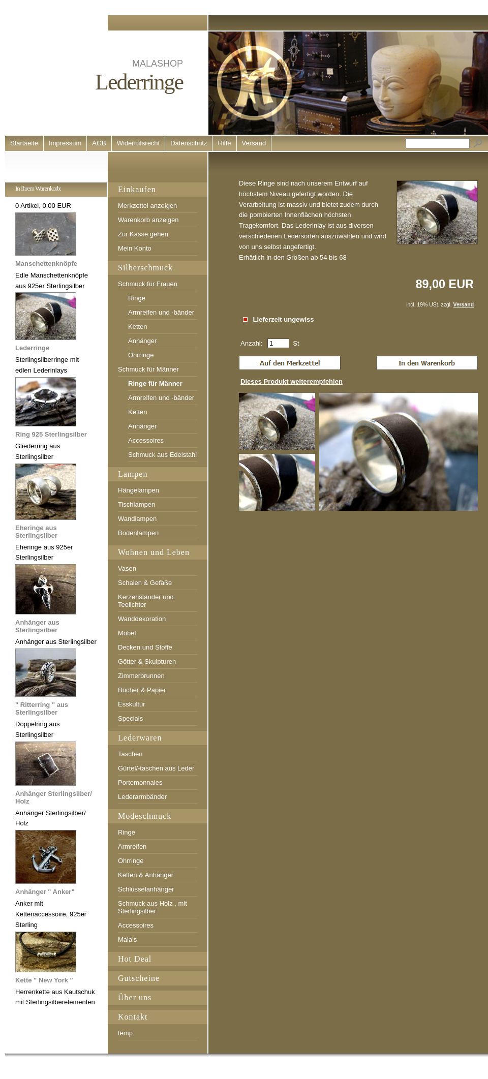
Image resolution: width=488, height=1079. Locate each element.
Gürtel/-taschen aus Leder (156, 768)
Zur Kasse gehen (143, 234)
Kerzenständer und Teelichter (146, 600)
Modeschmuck (144, 816)
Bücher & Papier (142, 690)
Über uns (134, 997)
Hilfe (224, 143)
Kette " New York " (44, 980)
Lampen (132, 474)
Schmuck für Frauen (147, 284)
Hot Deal (134, 958)
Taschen (130, 754)
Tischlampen (136, 504)
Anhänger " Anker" (45, 892)
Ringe (136, 298)
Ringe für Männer (155, 383)
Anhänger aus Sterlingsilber (37, 626)
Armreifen (132, 846)
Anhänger (142, 341)
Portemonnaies (140, 782)
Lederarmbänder (142, 796)
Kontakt (133, 1016)
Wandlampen (137, 518)
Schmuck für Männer (148, 369)
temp (125, 1033)
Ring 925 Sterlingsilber (51, 434)
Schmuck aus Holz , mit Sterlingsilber (152, 907)
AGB (99, 143)
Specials (130, 718)
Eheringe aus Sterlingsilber (36, 531)
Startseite (24, 143)
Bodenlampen (138, 533)
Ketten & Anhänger (145, 875)
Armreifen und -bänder (161, 312)
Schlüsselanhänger (146, 889)
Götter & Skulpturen (147, 661)
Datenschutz (188, 143)
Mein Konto (134, 248)
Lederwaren (140, 737)
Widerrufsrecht (138, 143)
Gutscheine (139, 978)
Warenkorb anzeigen (148, 220)
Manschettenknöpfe (46, 263)
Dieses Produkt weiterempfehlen (291, 381)
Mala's (127, 939)
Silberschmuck (145, 267)
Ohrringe (141, 355)
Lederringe (32, 348)
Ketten (137, 326)
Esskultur (131, 704)
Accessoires (146, 440)
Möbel (127, 633)
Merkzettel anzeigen (147, 205)
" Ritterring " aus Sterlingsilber (41, 708)
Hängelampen (138, 490)
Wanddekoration (142, 619)
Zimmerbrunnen (141, 676)
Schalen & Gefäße (145, 583)
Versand (254, 143)
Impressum (65, 143)
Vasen (127, 568)
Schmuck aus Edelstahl (162, 454)
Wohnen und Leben (154, 552)
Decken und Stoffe (145, 647)
